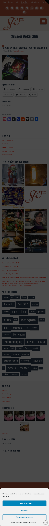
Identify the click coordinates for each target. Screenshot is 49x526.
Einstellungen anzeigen (24, 517)
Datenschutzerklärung (29, 522)
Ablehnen (24, 510)
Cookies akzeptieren (24, 503)
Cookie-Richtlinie (16, 522)
